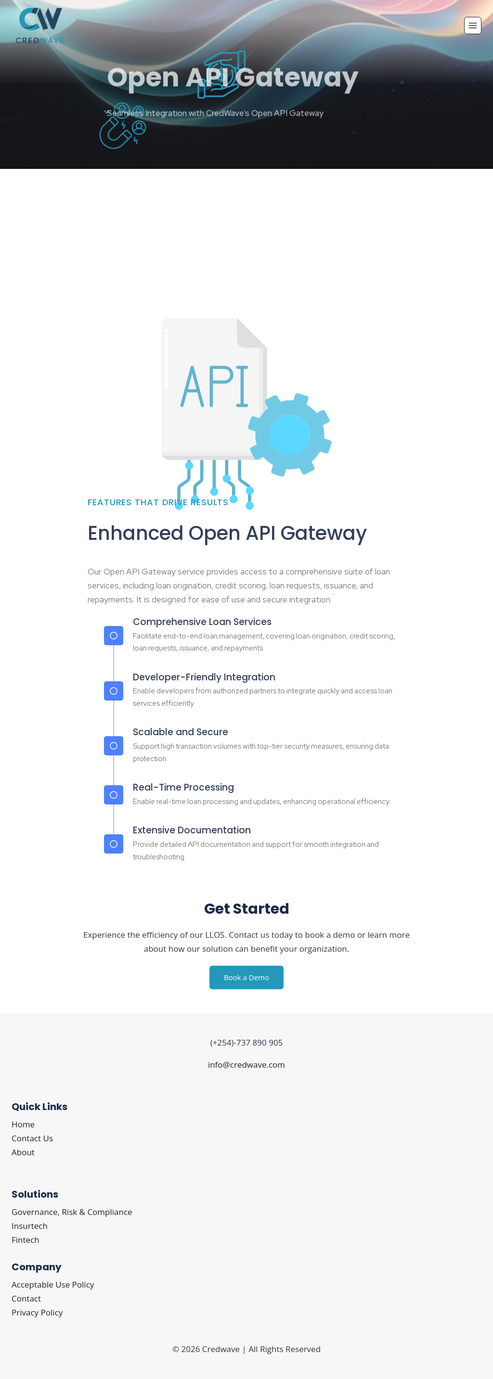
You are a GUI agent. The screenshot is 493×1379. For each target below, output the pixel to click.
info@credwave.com (246, 1064)
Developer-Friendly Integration (204, 677)
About (23, 1152)
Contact (26, 1298)
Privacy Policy (37, 1312)
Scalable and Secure (180, 732)
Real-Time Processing (183, 787)
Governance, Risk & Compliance (72, 1211)
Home (23, 1124)
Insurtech (30, 1225)
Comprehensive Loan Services (202, 621)
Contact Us (32, 1138)
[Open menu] (472, 25)
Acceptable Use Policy (53, 1284)
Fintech (25, 1239)
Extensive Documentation (192, 830)
